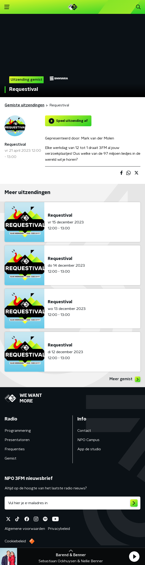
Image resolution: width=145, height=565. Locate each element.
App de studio (89, 449)
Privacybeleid (59, 529)
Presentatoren (17, 440)
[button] (134, 556)
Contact (84, 430)
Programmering (18, 430)
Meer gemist (124, 379)
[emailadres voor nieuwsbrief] (72, 503)
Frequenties (15, 449)
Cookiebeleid (15, 541)
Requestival (15, 144)
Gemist (10, 458)
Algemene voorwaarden (25, 529)
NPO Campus (88, 440)
